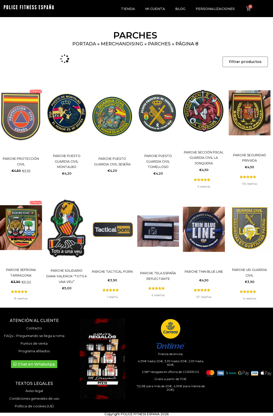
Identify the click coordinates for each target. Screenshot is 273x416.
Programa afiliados (34, 351)
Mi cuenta (155, 9)
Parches (159, 44)
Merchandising (122, 44)
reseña (112, 297)
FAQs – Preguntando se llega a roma (34, 336)
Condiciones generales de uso (34, 398)
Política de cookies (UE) (34, 406)
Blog (180, 9)
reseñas (203, 186)
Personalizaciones (215, 9)
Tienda (128, 9)
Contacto (34, 328)
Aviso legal (34, 391)
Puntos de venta (34, 343)
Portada (84, 44)
